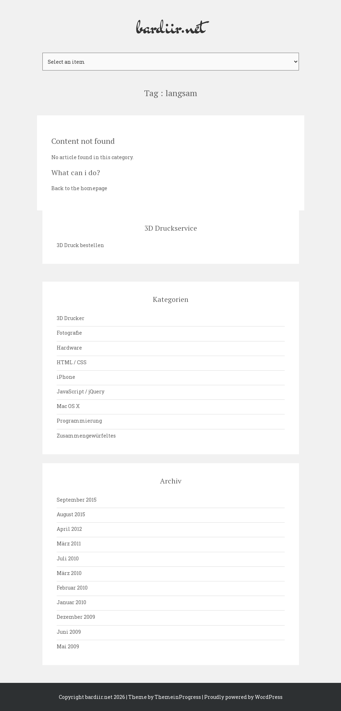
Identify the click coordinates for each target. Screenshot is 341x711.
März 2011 (69, 543)
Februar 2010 (72, 587)
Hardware (69, 347)
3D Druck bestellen (80, 245)
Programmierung (79, 420)
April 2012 (69, 529)
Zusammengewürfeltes (86, 435)
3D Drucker (70, 318)
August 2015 (71, 514)
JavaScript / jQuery (80, 391)
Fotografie (69, 332)
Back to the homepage (79, 188)
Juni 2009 (69, 631)
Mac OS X (68, 406)
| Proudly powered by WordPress (242, 697)
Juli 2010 (68, 558)
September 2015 (77, 499)
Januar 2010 (71, 602)
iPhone (66, 376)
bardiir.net (170, 26)
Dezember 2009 (76, 616)
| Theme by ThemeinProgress (163, 697)
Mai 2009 (68, 646)
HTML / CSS (72, 362)
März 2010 (69, 573)
